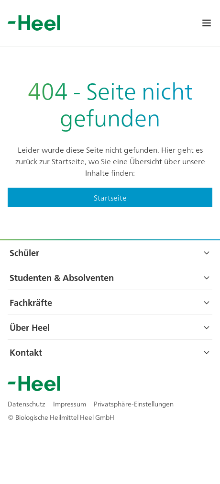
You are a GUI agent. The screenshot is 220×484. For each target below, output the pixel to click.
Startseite (110, 197)
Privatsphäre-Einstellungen (134, 403)
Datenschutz (26, 403)
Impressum (69, 403)
